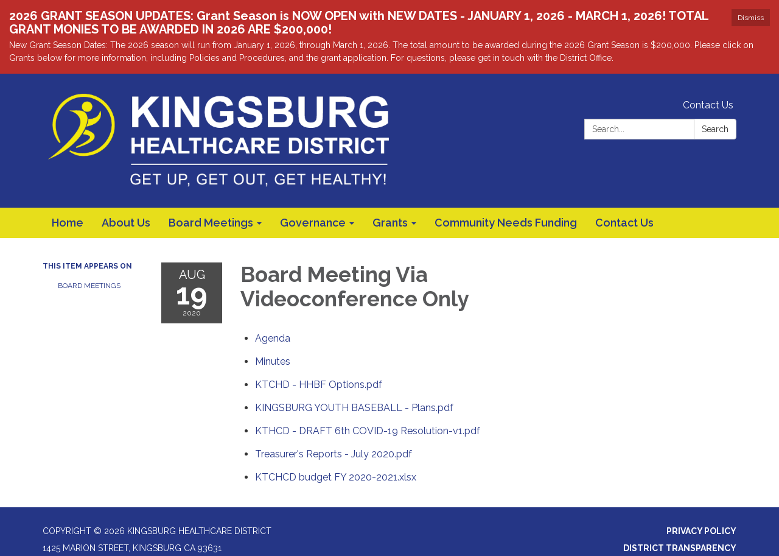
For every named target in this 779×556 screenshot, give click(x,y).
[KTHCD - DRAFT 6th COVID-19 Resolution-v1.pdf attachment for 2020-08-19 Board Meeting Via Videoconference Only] (367, 430)
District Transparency (679, 547)
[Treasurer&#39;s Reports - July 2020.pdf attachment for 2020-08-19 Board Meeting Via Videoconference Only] (333, 453)
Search (715, 129)
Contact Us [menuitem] (624, 222)
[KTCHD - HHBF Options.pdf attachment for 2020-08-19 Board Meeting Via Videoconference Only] (318, 384)
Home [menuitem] (67, 222)
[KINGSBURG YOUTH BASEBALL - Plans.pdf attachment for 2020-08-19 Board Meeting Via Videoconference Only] (354, 407)
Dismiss (751, 17)
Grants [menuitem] (390, 222)
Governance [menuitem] (313, 222)
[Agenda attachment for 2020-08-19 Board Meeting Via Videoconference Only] (272, 337)
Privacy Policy (701, 530)
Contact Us (708, 105)
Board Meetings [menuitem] (211, 222)
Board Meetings (89, 285)
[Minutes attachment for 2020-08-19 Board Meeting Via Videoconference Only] (272, 361)
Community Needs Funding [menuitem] (506, 222)
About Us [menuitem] (126, 222)
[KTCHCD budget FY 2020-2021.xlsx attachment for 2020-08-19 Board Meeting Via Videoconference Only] (335, 476)
